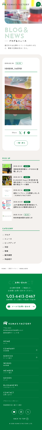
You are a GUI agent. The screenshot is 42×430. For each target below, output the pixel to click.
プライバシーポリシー (11, 401)
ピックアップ (10, 243)
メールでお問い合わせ (21, 307)
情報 (6, 251)
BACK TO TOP (21, 419)
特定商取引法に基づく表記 (12, 405)
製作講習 (8, 255)
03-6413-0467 (22, 297)
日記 (6, 247)
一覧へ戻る (21, 143)
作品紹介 (8, 259)
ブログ (7, 235)
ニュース (8, 239)
